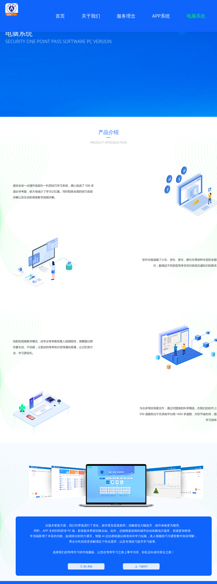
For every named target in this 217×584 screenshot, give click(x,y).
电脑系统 (196, 16)
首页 (58, 16)
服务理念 (126, 16)
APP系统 (161, 16)
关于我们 (91, 16)
